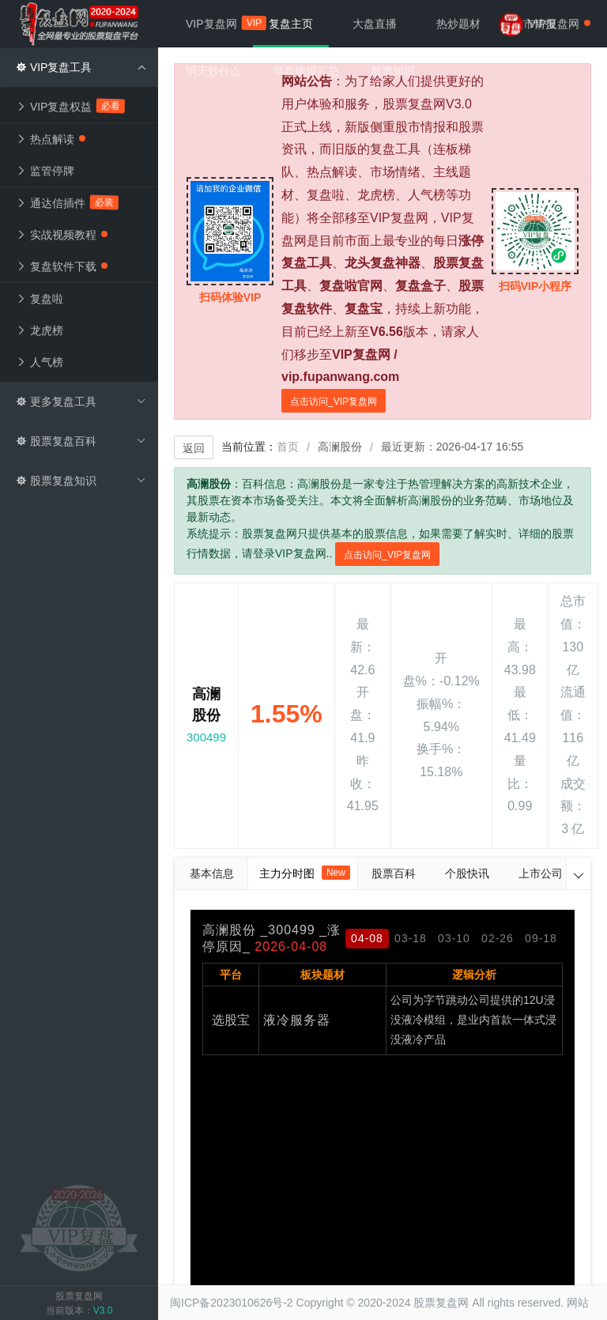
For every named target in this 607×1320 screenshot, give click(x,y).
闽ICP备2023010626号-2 (231, 1302)
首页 (288, 446)
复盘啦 (39, 298)
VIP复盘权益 (71, 106)
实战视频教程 (61, 234)
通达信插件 (67, 202)
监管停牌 (45, 170)
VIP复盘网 (219, 23)
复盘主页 (291, 23)
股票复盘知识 (81, 480)
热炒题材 (458, 23)
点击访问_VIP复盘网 (333, 401)
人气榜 (39, 362)
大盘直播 (375, 23)
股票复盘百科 (81, 441)
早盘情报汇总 (306, 71)
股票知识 (393, 71)
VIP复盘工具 (81, 67)
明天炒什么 (213, 71)
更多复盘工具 (81, 401)
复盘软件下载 (61, 266)
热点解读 (50, 139)
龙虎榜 (39, 330)
